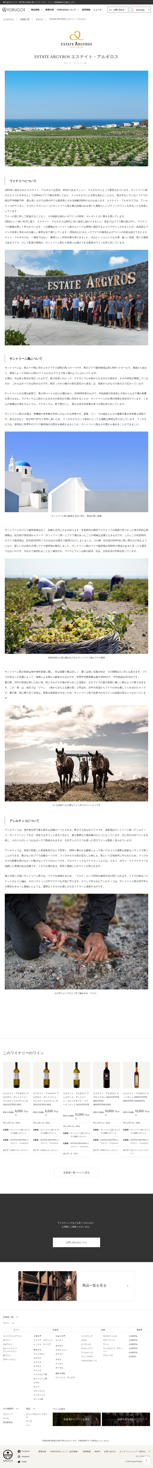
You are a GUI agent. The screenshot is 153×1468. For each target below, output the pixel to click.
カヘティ (59, 1340)
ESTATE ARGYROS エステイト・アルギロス (19, 1141)
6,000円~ (133, 1356)
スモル (84, 1340)
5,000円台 (133, 1352)
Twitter (24, 1462)
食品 (28, 1409)
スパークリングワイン (12, 1336)
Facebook (25, 1451)
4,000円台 (133, 1348)
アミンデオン (39, 1354)
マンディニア (39, 1395)
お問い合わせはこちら (76, 1242)
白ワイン (7, 1340)
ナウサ (36, 1383)
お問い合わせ (110, 1451)
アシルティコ (87, 1352)
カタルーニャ (61, 1350)
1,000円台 (133, 1336)
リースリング (87, 1336)
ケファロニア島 (40, 1374)
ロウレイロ (108, 1355)
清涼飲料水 (8, 1422)
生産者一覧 (24, 19)
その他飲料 (8, 1409)
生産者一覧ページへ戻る (76, 1172)
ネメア (36, 1387)
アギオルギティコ (89, 1361)
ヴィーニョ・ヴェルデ (65, 1377)
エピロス (37, 1358)
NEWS (97, 1451)
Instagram (25, 1456)
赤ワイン (7, 1355)
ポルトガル (60, 1373)
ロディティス (109, 1340)
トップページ (8, 19)
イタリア (37, 1336)
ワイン (6, 1323)
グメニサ (37, 1370)
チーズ (29, 1421)
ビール (6, 1418)
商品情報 (35, 10)
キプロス (37, 1366)
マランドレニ (39, 1391)
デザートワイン (10, 1359)
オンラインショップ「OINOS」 (133, 1451)
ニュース (97, 10)
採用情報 (86, 10)
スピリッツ (8, 1414)
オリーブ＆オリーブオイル (37, 1415)
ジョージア (60, 1336)
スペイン (59, 1346)
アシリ (106, 1344)
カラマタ (37, 1362)
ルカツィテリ (87, 1348)
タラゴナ (59, 1354)
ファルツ (59, 1364)
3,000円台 (133, 1344)
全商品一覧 (8, 1317)
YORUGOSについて (66, 10)
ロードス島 (38, 1399)
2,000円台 (133, 1340)
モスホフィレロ (110, 1336)
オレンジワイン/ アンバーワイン (10, 1349)
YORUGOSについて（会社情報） (64, 1451)
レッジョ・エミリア (42, 1344)
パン (28, 1425)
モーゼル (59, 1368)
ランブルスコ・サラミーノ (113, 1349)
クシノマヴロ (87, 1356)
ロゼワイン (8, 1344)
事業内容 (49, 10)
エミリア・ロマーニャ (43, 1340)
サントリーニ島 (40, 1379)
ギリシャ (39, 19)
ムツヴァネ (86, 1344)
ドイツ (58, 1359)
